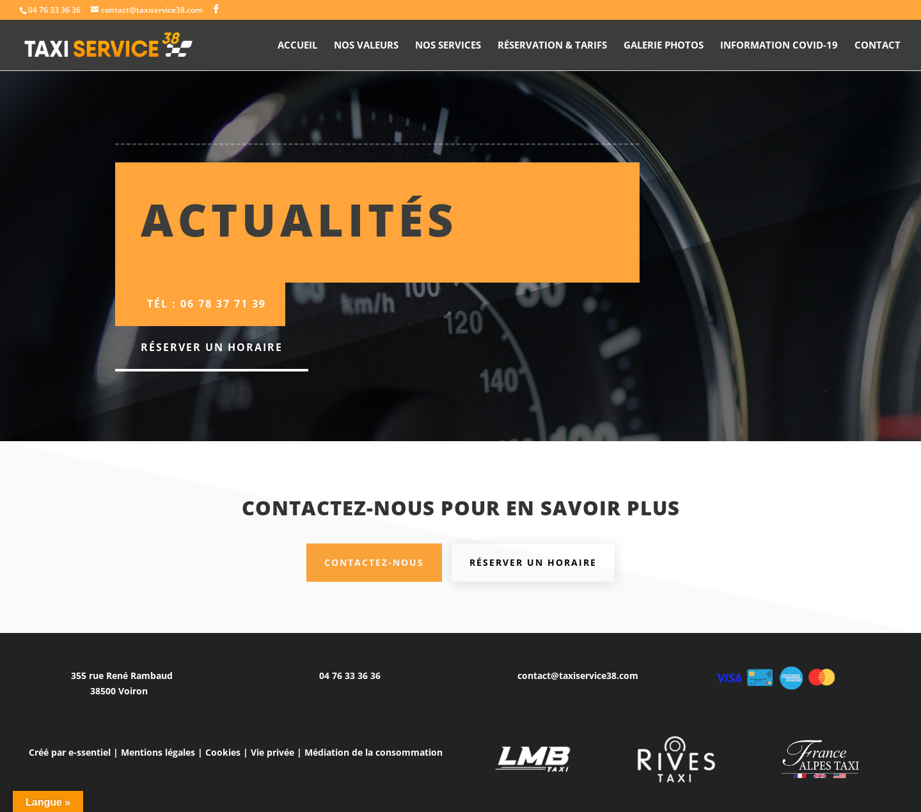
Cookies (222, 752)
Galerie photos (664, 45)
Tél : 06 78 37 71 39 (206, 304)
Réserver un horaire (212, 347)
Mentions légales (158, 752)
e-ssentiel (89, 752)
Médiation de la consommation (373, 752)
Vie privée (272, 752)
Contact (877, 45)
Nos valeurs (366, 45)
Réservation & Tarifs (552, 45)
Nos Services (448, 45)
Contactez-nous (374, 562)
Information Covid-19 (779, 45)
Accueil (297, 45)
